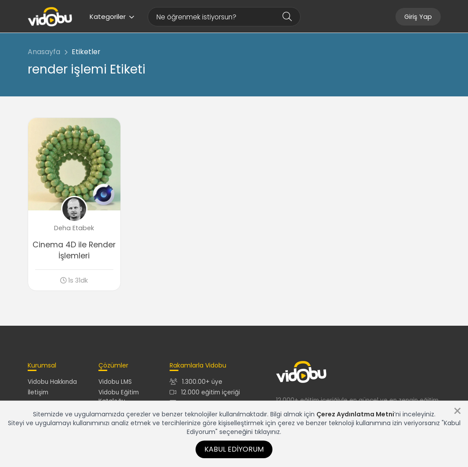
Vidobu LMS (115, 382)
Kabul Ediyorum (234, 449)
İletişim (38, 392)
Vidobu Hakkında (52, 382)
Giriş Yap (418, 16)
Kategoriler (112, 16)
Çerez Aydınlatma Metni (355, 414)
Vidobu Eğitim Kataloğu (118, 396)
